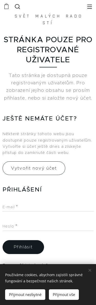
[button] (17, 6)
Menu (89, 6)
